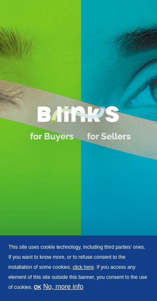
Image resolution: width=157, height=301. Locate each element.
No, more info (63, 286)
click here (83, 267)
